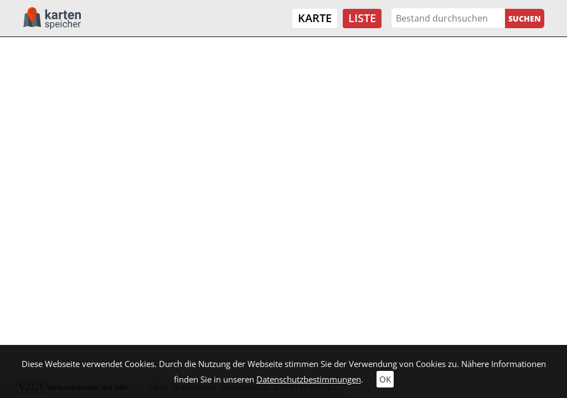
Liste (362, 18)
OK (385, 379)
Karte (315, 18)
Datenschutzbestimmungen (308, 379)
